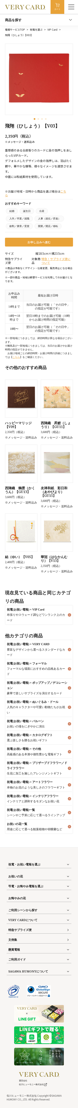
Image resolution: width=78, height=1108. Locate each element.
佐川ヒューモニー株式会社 (33, 1084)
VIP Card (52, 29)
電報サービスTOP (15, 29)
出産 (41, 211)
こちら (16, 357)
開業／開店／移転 (48, 226)
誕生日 (27, 211)
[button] (34, 119)
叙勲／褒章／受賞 (19, 226)
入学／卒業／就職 (19, 218)
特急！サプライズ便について (56, 261)
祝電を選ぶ (36, 29)
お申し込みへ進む (39, 242)
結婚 (11, 211)
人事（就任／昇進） (49, 218)
